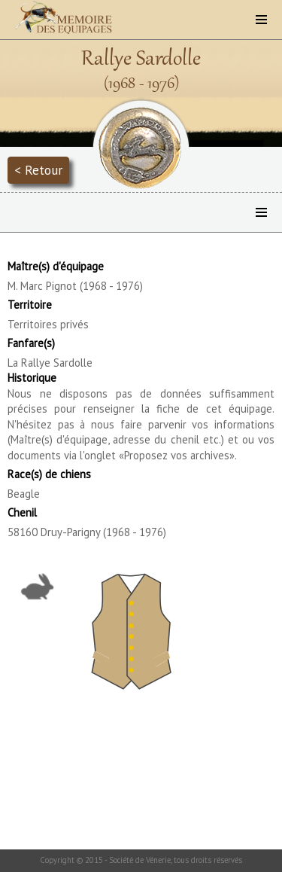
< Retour (38, 169)
